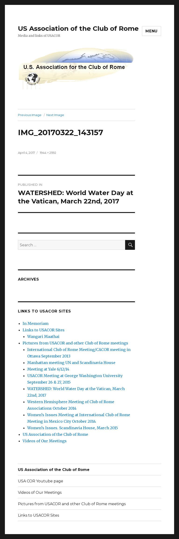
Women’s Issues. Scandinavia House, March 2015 (72, 428)
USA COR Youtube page (40, 481)
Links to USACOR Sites (44, 330)
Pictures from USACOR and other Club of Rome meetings (75, 343)
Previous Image (29, 115)
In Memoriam (35, 323)
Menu (151, 31)
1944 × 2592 (48, 152)
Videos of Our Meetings (45, 441)
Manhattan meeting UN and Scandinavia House (71, 362)
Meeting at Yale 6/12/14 (48, 369)
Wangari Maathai (43, 336)
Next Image (55, 115)
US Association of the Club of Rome (78, 28)
